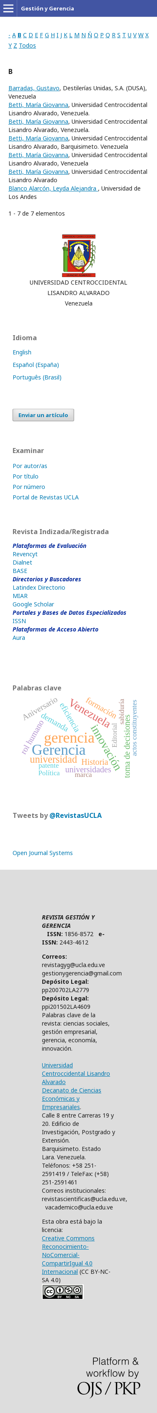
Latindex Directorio (39, 587)
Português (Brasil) (37, 377)
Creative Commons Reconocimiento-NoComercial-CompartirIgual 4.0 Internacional (68, 1255)
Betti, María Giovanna (38, 105)
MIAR (20, 596)
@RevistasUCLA (75, 815)
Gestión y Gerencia (47, 8)
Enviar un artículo (43, 415)
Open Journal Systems (43, 853)
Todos (27, 45)
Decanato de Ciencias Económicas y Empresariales (71, 1098)
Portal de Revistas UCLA (46, 497)
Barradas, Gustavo (33, 88)
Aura (19, 638)
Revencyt (25, 554)
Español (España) (36, 365)
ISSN (19, 621)
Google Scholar (33, 604)
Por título (26, 476)
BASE (20, 571)
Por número (29, 487)
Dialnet (22, 562)
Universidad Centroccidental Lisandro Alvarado (76, 1073)
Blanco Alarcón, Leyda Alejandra (53, 188)
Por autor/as (30, 466)
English (22, 352)
